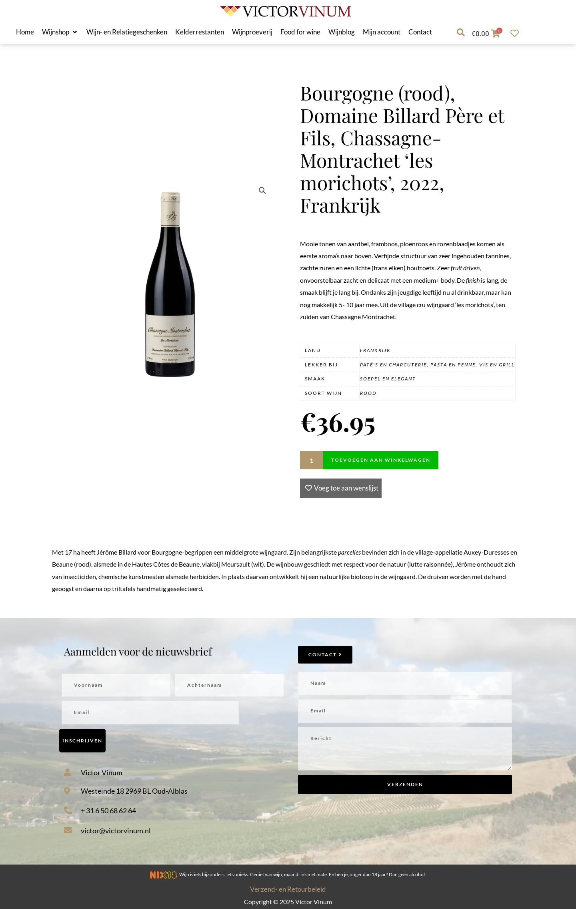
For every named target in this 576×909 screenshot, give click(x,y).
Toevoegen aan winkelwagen (380, 460)
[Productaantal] (311, 460)
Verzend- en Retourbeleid (288, 889)
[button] (60, 32)
